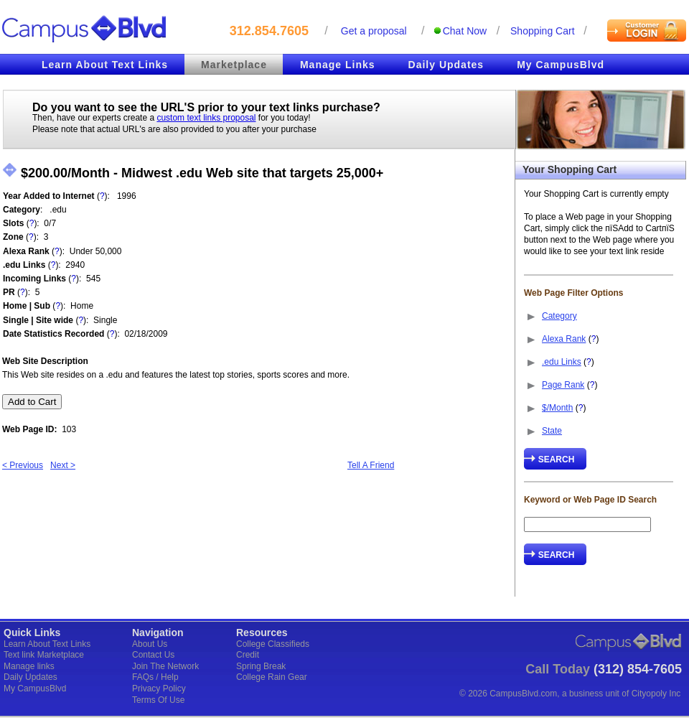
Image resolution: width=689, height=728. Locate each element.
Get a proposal (374, 31)
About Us (149, 644)
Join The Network (165, 666)
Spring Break (261, 666)
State (552, 431)
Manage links (29, 666)
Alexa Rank (564, 339)
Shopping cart (542, 31)
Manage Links (337, 64)
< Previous (22, 465)
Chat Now (465, 31)
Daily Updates (446, 64)
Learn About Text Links (105, 64)
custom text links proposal (206, 118)
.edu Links (561, 362)
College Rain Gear (271, 677)
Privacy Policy (159, 688)
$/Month (557, 408)
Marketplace (234, 64)
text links (294, 107)
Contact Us (153, 655)
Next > (62, 465)
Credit (247, 655)
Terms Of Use (158, 700)
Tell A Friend (370, 465)
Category (559, 316)
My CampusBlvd (560, 64)
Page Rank (563, 385)
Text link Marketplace (44, 655)
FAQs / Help (155, 677)
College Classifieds (272, 644)
